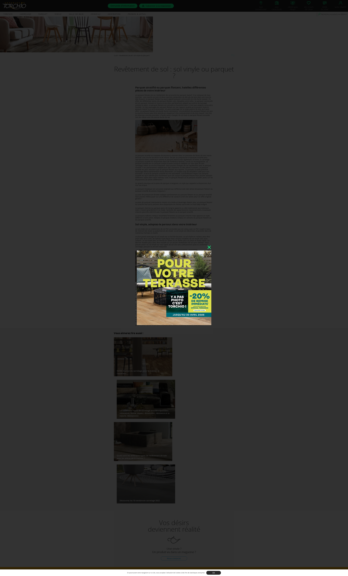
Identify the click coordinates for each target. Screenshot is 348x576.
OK (213, 572)
